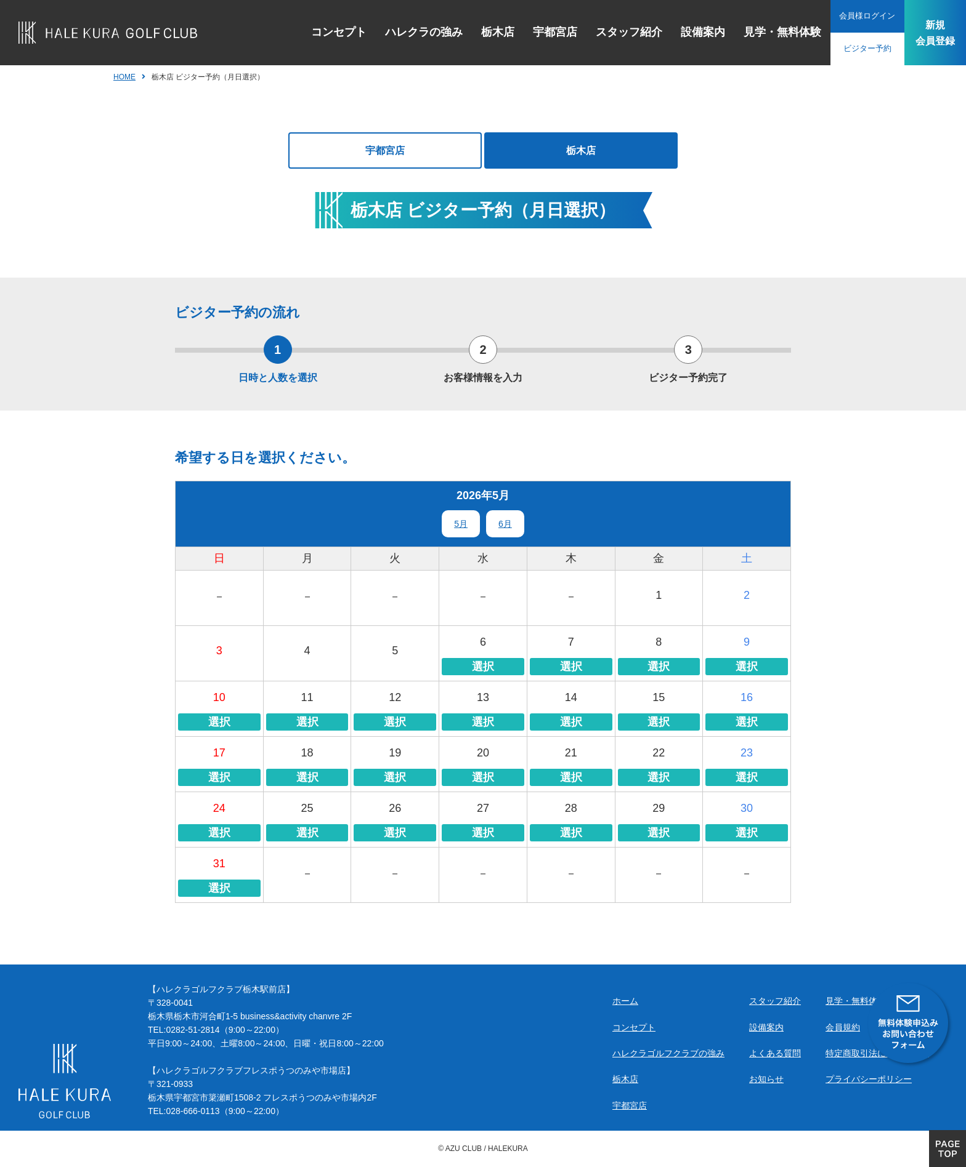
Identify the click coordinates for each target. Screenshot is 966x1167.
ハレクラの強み (418, 32)
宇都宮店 (549, 32)
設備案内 (697, 32)
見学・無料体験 (776, 32)
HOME (124, 77)
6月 (505, 524)
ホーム (625, 1001)
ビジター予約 (861, 49)
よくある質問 (775, 1053)
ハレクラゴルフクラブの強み (668, 1053)
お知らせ (766, 1079)
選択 (483, 666)
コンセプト (332, 32)
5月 (461, 524)
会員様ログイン (861, 16)
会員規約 (843, 1027)
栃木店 (491, 32)
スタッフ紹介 (623, 32)
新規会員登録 (932, 32)
